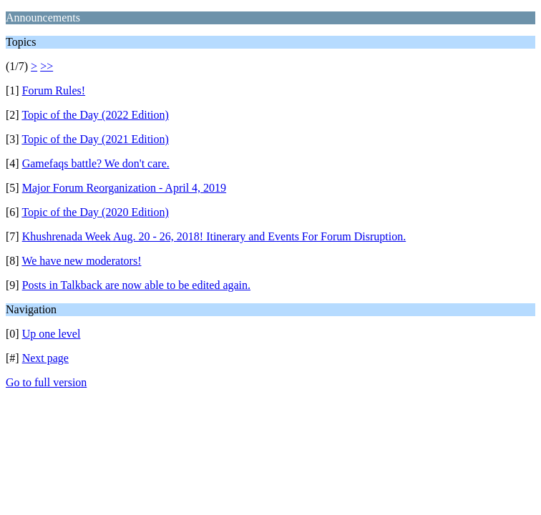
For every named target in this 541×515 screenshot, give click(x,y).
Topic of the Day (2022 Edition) (95, 115)
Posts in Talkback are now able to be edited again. (136, 285)
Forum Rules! (53, 90)
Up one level (51, 334)
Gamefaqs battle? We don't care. (96, 163)
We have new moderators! (81, 261)
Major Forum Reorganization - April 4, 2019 (124, 188)
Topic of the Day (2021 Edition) (95, 139)
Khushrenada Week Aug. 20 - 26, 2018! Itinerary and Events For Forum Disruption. (214, 236)
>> (46, 66)
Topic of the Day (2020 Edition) (95, 212)
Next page (45, 358)
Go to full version (46, 382)
